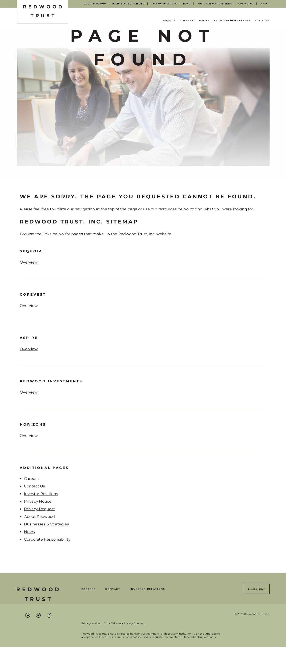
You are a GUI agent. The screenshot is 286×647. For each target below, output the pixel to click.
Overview (29, 262)
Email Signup (256, 589)
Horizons (262, 20)
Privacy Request (39, 509)
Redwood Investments (232, 20)
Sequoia (169, 20)
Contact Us (34, 486)
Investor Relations (41, 493)
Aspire (204, 20)
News (29, 531)
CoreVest (187, 20)
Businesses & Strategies (46, 524)
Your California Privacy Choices (124, 623)
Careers (31, 478)
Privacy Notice (37, 501)
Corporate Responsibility (47, 539)
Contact (112, 589)
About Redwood (39, 516)
